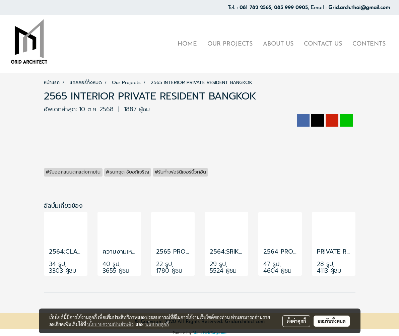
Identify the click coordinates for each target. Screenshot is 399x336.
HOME (187, 44)
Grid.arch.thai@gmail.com (359, 7)
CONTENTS (369, 44)
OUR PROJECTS (230, 44)
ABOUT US (278, 44)
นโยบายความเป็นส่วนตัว (110, 324)
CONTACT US (323, 44)
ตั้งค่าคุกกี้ (296, 321)
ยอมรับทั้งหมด (332, 321)
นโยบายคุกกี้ (157, 324)
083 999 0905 (291, 7)
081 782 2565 (255, 7)
